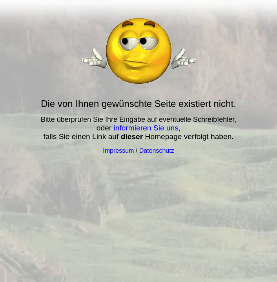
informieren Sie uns (146, 128)
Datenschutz (156, 150)
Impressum (118, 150)
